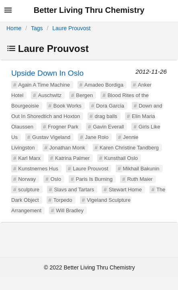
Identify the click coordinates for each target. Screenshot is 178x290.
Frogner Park (63, 127)
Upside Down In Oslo (47, 73)
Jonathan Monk (67, 148)
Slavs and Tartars (74, 189)
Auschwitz (50, 95)
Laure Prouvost (71, 28)
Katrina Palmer (72, 158)
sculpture (28, 189)
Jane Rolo (96, 137)
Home (13, 28)
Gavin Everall (108, 127)
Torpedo (62, 200)
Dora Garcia (110, 106)
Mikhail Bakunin (141, 169)
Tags (37, 28)
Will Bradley (70, 210)
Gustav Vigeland (51, 137)
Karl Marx (29, 158)
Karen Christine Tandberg (129, 148)
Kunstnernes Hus (38, 169)
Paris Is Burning (94, 179)
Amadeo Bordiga (103, 85)
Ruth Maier (140, 179)
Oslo (56, 179)
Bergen (84, 95)
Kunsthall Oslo (121, 158)
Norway (27, 179)
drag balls (105, 116)
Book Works (67, 106)
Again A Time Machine (44, 85)
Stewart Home (125, 189)
